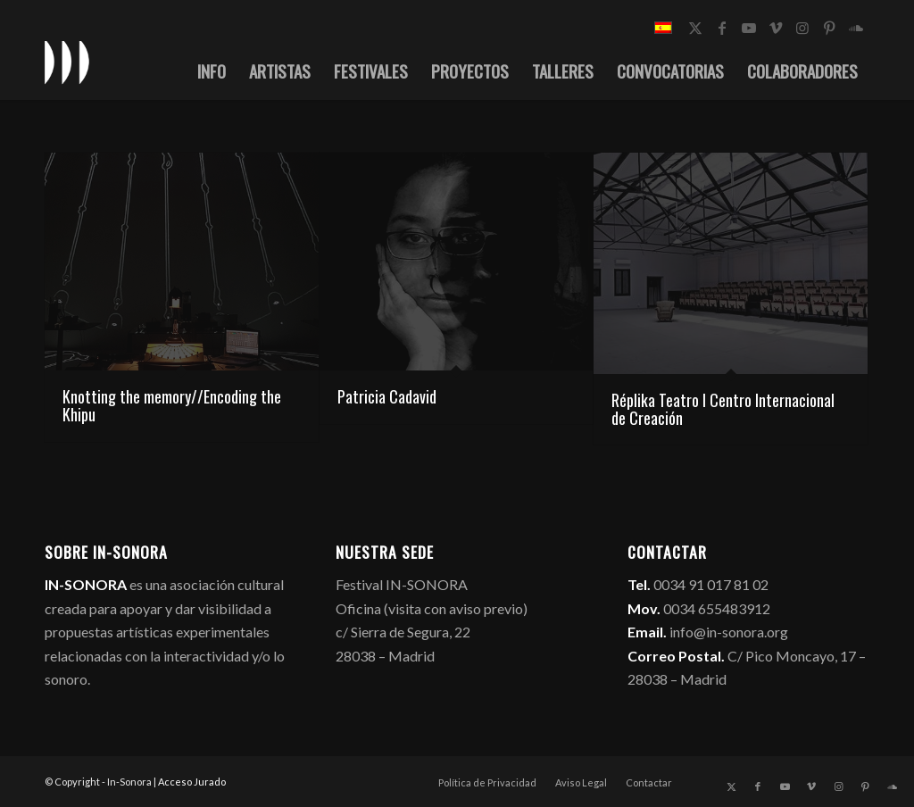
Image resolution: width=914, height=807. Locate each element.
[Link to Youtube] (748, 27)
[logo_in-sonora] (67, 61)
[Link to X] (695, 27)
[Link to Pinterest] (829, 27)
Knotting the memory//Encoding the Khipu (171, 405)
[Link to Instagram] (802, 27)
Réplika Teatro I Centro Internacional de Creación (723, 408)
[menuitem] (211, 70)
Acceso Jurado (192, 781)
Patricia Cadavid (386, 396)
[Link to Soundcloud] (856, 27)
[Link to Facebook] (722, 27)
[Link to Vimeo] (775, 27)
